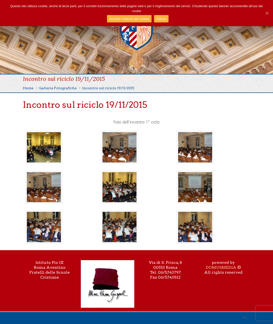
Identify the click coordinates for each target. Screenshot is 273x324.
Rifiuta (161, 19)
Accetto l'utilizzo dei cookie (129, 19)
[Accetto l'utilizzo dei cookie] (266, 13)
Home (28, 88)
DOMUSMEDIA (221, 267)
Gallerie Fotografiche (58, 88)
